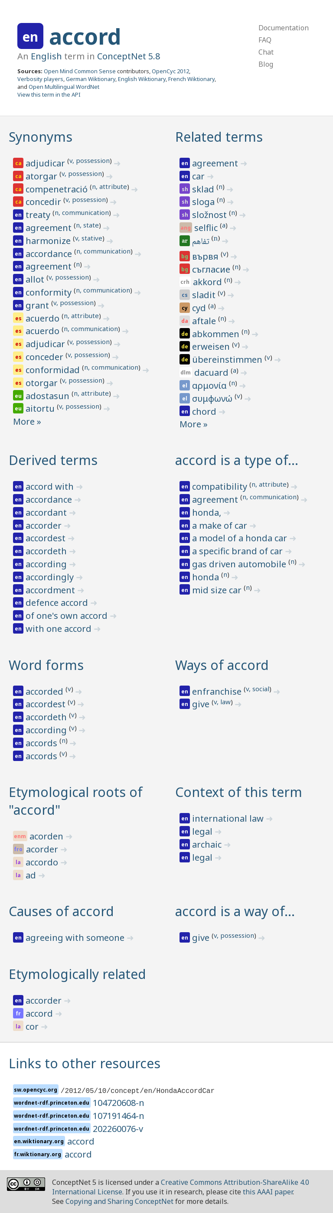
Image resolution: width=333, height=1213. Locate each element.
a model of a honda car (240, 538)
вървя (206, 256)
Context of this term (238, 792)
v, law (222, 701)
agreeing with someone (76, 937)
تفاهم (201, 242)
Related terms (219, 137)
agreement (50, 228)
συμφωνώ (213, 398)
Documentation (283, 28)
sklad (204, 189)
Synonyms (40, 137)
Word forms (46, 665)
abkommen (217, 334)
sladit (205, 295)
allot (36, 279)
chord (205, 411)
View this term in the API (49, 94)
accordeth (47, 551)
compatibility (220, 486)
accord (85, 36)
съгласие (212, 269)
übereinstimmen (228, 359)
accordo (43, 862)
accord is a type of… (236, 460)
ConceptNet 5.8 (128, 56)
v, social (257, 688)
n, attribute (109, 186)
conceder (45, 357)
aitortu (41, 408)
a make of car (220, 525)
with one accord (60, 628)
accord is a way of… (235, 911)
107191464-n (118, 1116)
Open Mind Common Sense (80, 71)
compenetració (58, 189)
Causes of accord (61, 911)
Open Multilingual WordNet (64, 87)
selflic (207, 228)
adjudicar (46, 163)
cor (33, 1026)
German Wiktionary (90, 79)
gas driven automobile (240, 564)
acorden (47, 836)
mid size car (218, 590)
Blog (265, 64)
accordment (51, 590)
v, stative (88, 238)
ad (32, 875)
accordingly (51, 577)
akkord (208, 282)
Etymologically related (77, 974)
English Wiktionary (142, 79)
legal (203, 831)
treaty (39, 215)
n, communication (82, 212)
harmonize (49, 241)
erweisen (212, 346)
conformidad (54, 370)
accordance (50, 254)
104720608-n (118, 1103)
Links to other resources (84, 1063)
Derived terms (53, 460)
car (199, 176)
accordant (47, 512)
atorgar (42, 176)
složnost (210, 215)
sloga (204, 202)
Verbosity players (40, 79)
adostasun (49, 396)
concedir (44, 202)
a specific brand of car (238, 551)
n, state (87, 225)
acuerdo (44, 318)
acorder (43, 849)
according (47, 564)
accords (42, 743)
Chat (266, 52)
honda (206, 577)
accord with (51, 486)
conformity (50, 292)
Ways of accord (222, 665)
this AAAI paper (268, 1192)
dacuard (212, 372)
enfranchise (218, 691)
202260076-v (118, 1129)
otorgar (43, 383)
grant (38, 305)
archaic (208, 844)
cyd (200, 308)
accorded (45, 691)
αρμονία (210, 385)
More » (27, 421)
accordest (47, 538)
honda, (207, 512)
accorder (45, 525)
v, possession (89, 160)
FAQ (264, 40)
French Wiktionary (191, 79)
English (46, 56)
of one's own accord (68, 615)
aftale (205, 321)
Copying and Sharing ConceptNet (119, 1201)
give (202, 704)
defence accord (58, 602)
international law (229, 818)
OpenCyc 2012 (170, 71)
